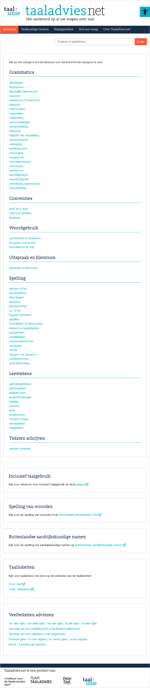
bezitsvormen (18, 306)
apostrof (15, 302)
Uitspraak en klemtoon (32, 257)
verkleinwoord (18, 148)
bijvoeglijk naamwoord (23, 91)
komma (14, 406)
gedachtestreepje (20, 397)
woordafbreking (19, 363)
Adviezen (9, 29)
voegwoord (16, 157)
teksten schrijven (20, 448)
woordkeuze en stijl (21, 247)
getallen (14, 319)
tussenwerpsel (18, 140)
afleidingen (16, 82)
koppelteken (17, 332)
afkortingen (16, 297)
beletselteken (17, 388)
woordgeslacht (18, 175)
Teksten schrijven (27, 438)
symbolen (15, 346)
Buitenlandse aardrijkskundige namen (100, 545)
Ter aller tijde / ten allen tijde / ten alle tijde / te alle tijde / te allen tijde (53, 623)
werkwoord (16, 170)
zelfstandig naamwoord (24, 183)
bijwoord (14, 96)
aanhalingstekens (20, 384)
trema (13, 350)
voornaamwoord (19, 161)
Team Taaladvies (21, 589)
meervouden (17, 109)
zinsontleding (17, 188)
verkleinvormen (19, 359)
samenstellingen (19, 122)
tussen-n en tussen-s (23, 354)
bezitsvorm (16, 87)
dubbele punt (17, 393)
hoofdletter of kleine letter (26, 323)
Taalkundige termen (35, 29)
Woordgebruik (23, 228)
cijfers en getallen (20, 213)
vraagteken (16, 428)
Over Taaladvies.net (116, 29)
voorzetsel (16, 166)
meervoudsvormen (21, 341)
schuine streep (18, 419)
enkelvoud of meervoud (24, 100)
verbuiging (15, 144)
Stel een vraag (88, 29)
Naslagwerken (63, 29)
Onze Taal (17, 584)
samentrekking (18, 126)
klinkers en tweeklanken (24, 328)
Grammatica (21, 72)
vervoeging (16, 153)
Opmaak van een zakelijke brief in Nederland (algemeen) (44, 628)
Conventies (20, 198)
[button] (145, 12)
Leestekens (20, 373)
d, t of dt (14, 310)
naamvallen (16, 113)
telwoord (15, 131)
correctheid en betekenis (25, 238)
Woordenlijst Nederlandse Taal (80, 515)
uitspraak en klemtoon (23, 268)
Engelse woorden (20, 315)
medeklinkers (17, 337)
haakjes (14, 401)
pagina (82, 484)
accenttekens (18, 293)
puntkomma (17, 415)
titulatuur (15, 217)
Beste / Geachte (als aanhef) (27, 644)
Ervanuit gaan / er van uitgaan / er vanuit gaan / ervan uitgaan (48, 639)
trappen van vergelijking (24, 135)
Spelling (17, 278)
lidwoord (14, 104)
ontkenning (16, 118)
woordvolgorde (19, 179)
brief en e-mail (18, 209)
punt (12, 410)
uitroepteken (17, 423)
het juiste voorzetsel (22, 243)
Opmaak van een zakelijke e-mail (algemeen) (37, 634)
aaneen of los (18, 288)
